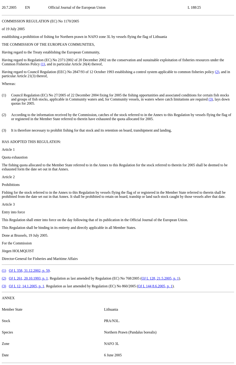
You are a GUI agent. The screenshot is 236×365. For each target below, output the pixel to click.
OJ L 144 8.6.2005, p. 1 (155, 286)
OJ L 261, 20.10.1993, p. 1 (28, 278)
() (43, 64)
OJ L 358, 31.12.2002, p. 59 (29, 270)
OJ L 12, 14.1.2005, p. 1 (26, 286)
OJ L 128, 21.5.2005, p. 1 (160, 278)
